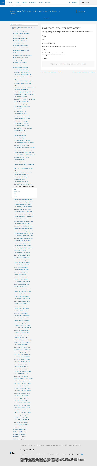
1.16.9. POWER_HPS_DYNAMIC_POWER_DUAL (24, 92)
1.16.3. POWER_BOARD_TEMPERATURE (22, 74)
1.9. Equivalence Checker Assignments (21, 50)
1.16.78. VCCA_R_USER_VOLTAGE (21, 272)
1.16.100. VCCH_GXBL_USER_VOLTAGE (22, 325)
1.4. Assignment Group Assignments (20, 38)
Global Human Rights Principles (65, 460)
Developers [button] (32, 2)
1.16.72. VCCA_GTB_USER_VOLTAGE (21, 257)
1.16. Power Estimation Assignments (20, 67)
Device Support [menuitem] (17, 191)
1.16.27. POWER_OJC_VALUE (20, 135)
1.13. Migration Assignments (19, 60)
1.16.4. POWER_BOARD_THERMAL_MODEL (23, 77)
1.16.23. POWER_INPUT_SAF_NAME (21, 125)
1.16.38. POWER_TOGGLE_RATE (20, 162)
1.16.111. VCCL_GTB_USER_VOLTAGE (22, 352)
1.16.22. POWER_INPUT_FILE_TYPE (21, 123)
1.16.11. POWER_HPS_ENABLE (20, 96)
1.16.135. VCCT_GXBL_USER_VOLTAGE (22, 410)
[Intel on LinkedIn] (27, 450)
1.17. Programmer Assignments (19, 429)
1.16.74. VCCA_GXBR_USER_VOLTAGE (22, 262)
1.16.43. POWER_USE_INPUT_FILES (21, 177)
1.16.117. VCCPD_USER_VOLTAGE (21, 366)
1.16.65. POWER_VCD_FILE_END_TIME (22, 240)
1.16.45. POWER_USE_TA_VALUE (21, 181)
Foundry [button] (47, 2)
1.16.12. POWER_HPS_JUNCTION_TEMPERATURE (24, 99)
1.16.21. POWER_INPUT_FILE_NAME (21, 121)
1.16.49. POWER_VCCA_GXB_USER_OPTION (23, 202)
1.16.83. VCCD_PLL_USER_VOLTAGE (21, 284)
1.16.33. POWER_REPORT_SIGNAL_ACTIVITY (23, 150)
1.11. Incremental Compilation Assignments (22, 55)
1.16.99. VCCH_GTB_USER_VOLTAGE (21, 323)
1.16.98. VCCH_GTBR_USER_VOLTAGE (22, 320)
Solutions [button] (24, 2)
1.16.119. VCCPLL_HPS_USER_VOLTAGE (22, 371)
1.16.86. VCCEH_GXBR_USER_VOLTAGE (22, 291)
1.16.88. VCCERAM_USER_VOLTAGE (21, 296)
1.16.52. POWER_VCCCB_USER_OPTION (22, 209)
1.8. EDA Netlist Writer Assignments (20, 48)
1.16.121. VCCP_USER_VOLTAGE (21, 376)
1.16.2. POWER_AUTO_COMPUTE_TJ (22, 72)
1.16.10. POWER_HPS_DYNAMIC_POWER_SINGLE (24, 94)
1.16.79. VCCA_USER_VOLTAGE (20, 274)
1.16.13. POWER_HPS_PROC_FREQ (21, 101)
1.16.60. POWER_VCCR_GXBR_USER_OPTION (23, 228)
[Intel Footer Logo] (12, 453)
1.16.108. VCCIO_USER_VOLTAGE (21, 344)
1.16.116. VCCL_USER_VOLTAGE (20, 364)
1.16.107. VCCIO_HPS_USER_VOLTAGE (22, 342)
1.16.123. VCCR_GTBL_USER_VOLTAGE (22, 381)
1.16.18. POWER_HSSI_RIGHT (20, 113)
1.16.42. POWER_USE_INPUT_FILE (21, 174)
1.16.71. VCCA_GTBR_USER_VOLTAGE (22, 255)
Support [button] (17, 2)
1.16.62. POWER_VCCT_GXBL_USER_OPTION (23, 233)
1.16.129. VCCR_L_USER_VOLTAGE (21, 395)
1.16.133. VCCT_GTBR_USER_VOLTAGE (22, 405)
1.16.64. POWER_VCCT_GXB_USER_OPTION (23, 238)
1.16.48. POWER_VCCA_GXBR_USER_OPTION (23, 199)
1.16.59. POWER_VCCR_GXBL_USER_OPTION (23, 226)
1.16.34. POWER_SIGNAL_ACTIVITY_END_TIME (24, 152)
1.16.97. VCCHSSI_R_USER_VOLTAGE (22, 318)
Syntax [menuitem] (15, 196)
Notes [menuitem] (15, 193)
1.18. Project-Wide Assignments (20, 431)
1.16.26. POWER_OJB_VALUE (20, 133)
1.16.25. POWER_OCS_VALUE (20, 130)
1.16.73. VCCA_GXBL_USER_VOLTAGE (22, 260)
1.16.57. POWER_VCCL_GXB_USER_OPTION (23, 221)
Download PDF (81, 11)
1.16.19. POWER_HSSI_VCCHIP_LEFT (22, 116)
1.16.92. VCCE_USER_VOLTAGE (20, 306)
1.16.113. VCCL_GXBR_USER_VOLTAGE (22, 356)
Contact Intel (34, 445)
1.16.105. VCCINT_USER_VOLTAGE (21, 337)
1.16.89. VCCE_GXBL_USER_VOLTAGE (22, 298)
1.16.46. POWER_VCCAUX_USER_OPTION (23, 184)
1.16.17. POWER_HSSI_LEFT (20, 111)
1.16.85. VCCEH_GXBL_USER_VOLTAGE (22, 289)
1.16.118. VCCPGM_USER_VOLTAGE (21, 369)
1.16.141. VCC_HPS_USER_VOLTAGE (21, 424)
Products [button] (9, 2)
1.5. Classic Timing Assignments (20, 40)
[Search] (80, 2)
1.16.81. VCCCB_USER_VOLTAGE (21, 279)
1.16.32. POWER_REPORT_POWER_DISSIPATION (24, 147)
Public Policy (78, 445)
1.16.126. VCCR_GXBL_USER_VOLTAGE (22, 388)
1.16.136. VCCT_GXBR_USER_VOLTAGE (22, 412)
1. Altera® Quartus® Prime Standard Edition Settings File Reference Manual (23, 28)
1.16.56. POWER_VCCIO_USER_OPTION (22, 218)
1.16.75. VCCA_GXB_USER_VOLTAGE (21, 264)
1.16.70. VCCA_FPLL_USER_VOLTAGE (22, 252)
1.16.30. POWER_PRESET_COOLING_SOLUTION (24, 142)
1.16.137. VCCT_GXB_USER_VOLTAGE (22, 415)
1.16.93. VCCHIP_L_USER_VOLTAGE (21, 308)
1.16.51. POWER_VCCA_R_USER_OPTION (23, 206)
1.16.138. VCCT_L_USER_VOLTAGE (21, 417)
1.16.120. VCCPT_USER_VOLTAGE (21, 373)
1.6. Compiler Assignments (18, 43)
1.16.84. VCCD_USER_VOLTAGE (20, 286)
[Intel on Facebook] (21, 450)
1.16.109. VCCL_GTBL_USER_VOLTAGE (22, 347)
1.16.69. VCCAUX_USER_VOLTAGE (21, 250)
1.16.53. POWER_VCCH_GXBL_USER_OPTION (23, 211)
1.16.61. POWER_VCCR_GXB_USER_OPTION (23, 231)
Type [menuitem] (15, 189)
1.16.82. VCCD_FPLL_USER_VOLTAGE (22, 281)
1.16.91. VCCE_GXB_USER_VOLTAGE (21, 303)
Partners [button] (40, 2)
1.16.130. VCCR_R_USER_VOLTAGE (21, 398)
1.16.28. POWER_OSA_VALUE (20, 138)
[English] (74, 2)
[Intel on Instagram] (34, 450)
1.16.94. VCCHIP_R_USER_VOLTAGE (21, 310)
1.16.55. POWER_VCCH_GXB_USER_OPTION (23, 216)
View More (47, 18)
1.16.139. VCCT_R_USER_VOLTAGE (21, 419)
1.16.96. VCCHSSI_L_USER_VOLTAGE (21, 315)
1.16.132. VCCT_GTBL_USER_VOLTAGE (22, 402)
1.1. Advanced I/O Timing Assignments (21, 31)
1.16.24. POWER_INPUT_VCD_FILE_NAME (23, 128)
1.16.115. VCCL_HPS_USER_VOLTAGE (22, 361)
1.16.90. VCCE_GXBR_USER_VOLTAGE (22, 301)
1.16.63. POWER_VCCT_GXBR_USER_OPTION (23, 235)
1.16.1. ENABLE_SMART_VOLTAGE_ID (22, 69)
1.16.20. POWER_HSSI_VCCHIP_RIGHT (22, 118)
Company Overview (25, 445)
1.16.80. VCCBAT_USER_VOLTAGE (21, 277)
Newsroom (41, 445)
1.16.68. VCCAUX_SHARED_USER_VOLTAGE (23, 248)
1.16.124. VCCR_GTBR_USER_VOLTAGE (22, 383)
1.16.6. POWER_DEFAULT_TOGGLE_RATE (22, 83)
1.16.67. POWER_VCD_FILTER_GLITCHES (22, 245)
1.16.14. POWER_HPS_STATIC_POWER (22, 104)
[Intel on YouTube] (30, 450)
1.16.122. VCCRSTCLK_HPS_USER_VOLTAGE (23, 378)
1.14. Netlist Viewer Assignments (20, 62)
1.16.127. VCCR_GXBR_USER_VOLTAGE (22, 390)
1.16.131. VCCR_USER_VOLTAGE (21, 400)
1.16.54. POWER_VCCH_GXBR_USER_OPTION (24, 214)
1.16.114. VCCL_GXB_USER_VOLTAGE (22, 359)
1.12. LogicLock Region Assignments (20, 57)
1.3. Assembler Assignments (19, 35)
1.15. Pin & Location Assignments (20, 64)
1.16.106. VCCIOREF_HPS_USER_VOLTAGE (23, 340)
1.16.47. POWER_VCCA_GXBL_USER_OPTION (24, 186)
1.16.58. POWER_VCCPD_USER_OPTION (22, 223)
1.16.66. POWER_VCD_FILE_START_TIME (22, 243)
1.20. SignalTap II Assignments (19, 436)
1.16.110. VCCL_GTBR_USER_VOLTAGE (22, 349)
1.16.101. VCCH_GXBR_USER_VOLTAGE (22, 327)
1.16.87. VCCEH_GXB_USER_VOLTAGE (22, 294)
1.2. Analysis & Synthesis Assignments (21, 33)
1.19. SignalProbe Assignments (19, 434)
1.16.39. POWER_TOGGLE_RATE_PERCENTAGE (24, 164)
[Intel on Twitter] (24, 450)
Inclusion (71, 445)
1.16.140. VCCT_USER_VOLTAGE (21, 422)
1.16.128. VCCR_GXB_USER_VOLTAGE (22, 393)
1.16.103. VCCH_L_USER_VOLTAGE (21, 332)
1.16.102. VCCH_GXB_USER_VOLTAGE (22, 330)
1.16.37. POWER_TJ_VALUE (19, 159)
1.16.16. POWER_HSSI (18, 108)
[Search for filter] (24, 24)
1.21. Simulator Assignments (19, 439)
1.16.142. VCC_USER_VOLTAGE (20, 427)
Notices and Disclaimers (72, 459)
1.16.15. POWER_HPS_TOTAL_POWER (22, 106)
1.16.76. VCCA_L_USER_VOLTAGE (21, 267)
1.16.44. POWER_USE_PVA (19, 179)
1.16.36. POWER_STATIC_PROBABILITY (22, 157)
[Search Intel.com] (89, 2)
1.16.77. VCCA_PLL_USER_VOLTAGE (21, 269)
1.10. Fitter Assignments (18, 52)
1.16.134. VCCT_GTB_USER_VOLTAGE (22, 407)
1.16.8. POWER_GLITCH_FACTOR (21, 89)
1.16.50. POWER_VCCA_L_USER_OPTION (22, 204)
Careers (53, 445)
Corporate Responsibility (62, 445)
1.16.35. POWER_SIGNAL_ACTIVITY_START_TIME (24, 154)
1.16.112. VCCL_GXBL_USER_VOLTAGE (22, 354)
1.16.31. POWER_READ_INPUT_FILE (21, 145)
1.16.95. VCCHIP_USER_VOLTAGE (21, 313)
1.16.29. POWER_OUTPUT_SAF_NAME (22, 140)
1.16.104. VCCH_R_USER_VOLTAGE (21, 335)
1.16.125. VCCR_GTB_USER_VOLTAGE (22, 386)
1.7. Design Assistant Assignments (20, 45)
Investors (47, 445)
